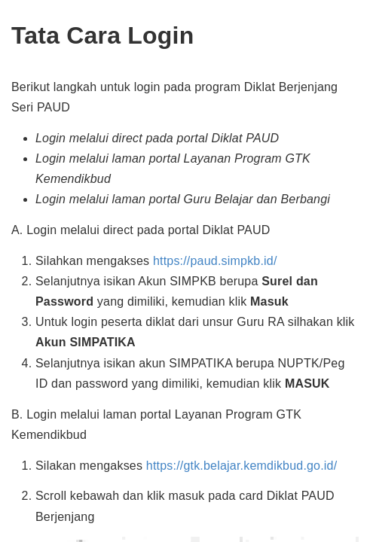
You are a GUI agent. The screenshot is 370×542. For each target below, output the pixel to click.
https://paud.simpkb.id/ (215, 260)
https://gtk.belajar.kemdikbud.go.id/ (242, 465)
